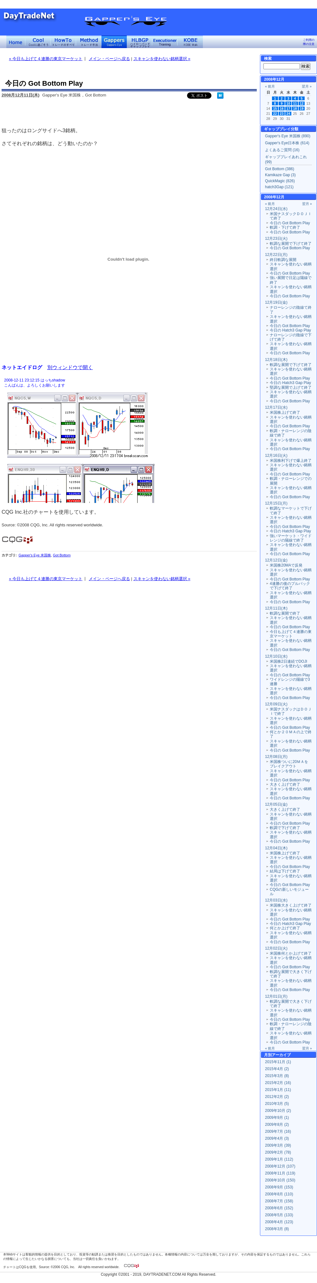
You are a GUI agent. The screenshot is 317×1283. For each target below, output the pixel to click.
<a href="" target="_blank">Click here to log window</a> (128, 439)
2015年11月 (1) (278, 1062)
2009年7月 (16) (278, 1131)
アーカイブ (281, 1055)
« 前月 (270, 86)
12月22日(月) (276, 254)
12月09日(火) (276, 704)
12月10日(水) (276, 656)
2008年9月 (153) (279, 1187)
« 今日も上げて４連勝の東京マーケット (45, 58)
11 (295, 103)
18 (295, 108)
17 (288, 108)
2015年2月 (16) (278, 1083)
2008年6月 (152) (279, 1208)
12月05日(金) (276, 804)
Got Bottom (62, 555)
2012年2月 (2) (277, 1096)
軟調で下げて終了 (285, 828)
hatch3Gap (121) (279, 187)
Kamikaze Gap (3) (280, 175)
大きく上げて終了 (285, 784)
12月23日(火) (276, 238)
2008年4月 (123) (279, 1222)
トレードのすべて (63, 41)
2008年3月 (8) (277, 1229)
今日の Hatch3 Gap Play (290, 330)
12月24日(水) (276, 209)
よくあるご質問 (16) (282, 150)
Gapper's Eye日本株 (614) (287, 143)
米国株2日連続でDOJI (288, 661)
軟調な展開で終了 (285, 613)
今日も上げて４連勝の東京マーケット (291, 633)
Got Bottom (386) (279, 169)
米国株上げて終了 (285, 412)
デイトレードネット (15, 41)
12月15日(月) (276, 503)
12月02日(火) (276, 948)
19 (302, 108)
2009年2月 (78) (278, 1152)
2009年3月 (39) (278, 1145)
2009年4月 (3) (277, 1138)
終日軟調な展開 (283, 259)
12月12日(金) (276, 560)
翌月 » (307, 86)
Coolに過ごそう (38, 41)
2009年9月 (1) (277, 1117)
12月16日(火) (276, 455)
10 (288, 103)
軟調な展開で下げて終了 (291, 243)
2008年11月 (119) (280, 1173)
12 (302, 103)
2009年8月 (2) (277, 1124)
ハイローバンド (139, 41)
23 (282, 113)
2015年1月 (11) (278, 1090)
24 (288, 113)
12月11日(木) (276, 608)
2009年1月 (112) (279, 1159)
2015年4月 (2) (277, 1069)
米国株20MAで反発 (286, 565)
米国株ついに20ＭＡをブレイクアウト (289, 763)
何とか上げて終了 (285, 928)
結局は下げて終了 (285, 871)
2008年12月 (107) (280, 1166)
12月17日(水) (276, 407)
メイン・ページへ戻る (109, 58)
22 (275, 113)
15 (275, 108)
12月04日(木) (276, 848)
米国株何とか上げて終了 (291, 953)
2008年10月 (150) (280, 1180)
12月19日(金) (276, 302)
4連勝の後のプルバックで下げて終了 (290, 585)
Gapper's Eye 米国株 (34, 555)
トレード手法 (88, 41)
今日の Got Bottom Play (290, 223)
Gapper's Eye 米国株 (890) (287, 136)
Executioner (165, 41)
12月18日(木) (276, 359)
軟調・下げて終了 (285, 227)
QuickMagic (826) (280, 181)
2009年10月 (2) (278, 1110)
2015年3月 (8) (277, 1076)
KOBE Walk (190, 41)
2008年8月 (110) (279, 1194)
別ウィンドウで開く (70, 367)
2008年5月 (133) (279, 1215)
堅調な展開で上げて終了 (291, 387)
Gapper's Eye (114, 41)
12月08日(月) (276, 756)
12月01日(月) (276, 996)
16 (282, 108)
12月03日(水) (276, 900)
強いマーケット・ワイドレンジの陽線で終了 (291, 538)
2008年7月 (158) (279, 1201)
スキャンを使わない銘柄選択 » (162, 58)
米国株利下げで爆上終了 (291, 460)
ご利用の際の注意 (308, 42)
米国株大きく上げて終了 (291, 905)
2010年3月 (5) (277, 1103)
